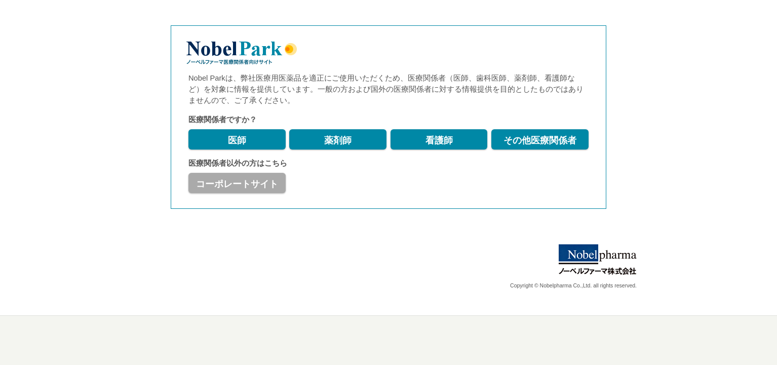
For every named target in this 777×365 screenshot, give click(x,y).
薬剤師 (338, 140)
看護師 (439, 140)
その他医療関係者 (539, 140)
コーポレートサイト (237, 184)
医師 (237, 140)
